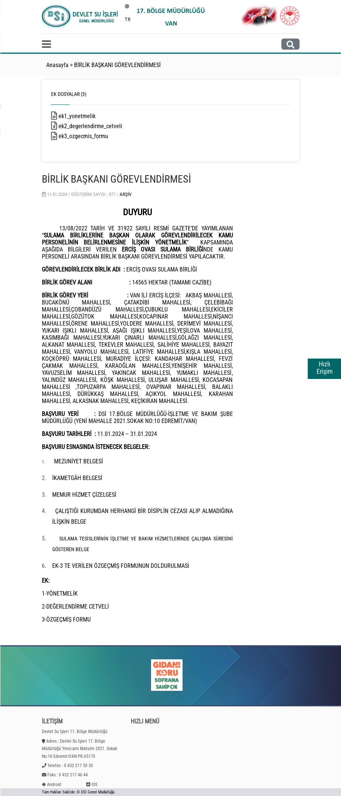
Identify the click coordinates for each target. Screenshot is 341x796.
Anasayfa (57, 65)
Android (54, 784)
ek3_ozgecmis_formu (91, 136)
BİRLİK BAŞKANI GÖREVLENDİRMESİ (117, 65)
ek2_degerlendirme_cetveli (98, 126)
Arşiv (125, 194)
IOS (94, 784)
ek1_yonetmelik (85, 116)
